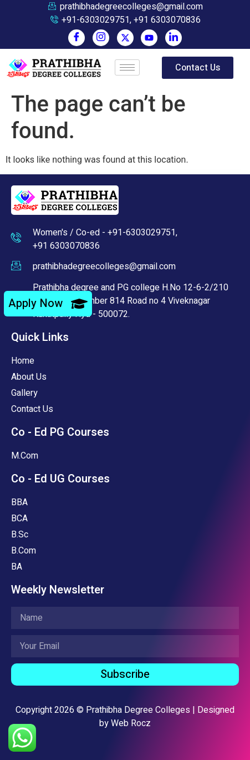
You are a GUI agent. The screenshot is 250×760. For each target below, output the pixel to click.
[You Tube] (149, 37)
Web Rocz (131, 723)
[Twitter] (125, 37)
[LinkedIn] (173, 37)
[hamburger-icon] (127, 67)
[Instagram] (101, 37)
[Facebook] (76, 37)
